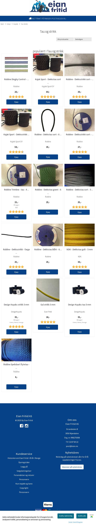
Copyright (24, 488)
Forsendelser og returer (24, 475)
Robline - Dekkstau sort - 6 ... (47, 134)
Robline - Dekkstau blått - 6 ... (48, 249)
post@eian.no (72, 446)
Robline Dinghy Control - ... (16, 79)
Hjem (2, 24)
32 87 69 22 (73, 442)
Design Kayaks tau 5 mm (79, 304)
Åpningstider (24, 462)
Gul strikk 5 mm (48, 304)
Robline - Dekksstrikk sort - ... (79, 79)
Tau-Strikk (23, 24)
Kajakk (15, 24)
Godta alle (82, 516)
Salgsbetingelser (24, 471)
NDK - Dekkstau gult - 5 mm (79, 249)
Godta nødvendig (65, 516)
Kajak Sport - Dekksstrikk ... (16, 134)
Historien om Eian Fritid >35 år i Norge (24, 458)
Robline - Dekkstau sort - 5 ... (79, 189)
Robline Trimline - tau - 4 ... (16, 189)
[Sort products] (83, 39)
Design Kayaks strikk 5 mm (16, 304)
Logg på (24, 466)
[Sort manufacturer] (65, 39)
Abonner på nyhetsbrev (72, 467)
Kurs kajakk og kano (24, 483)
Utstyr (8, 24)
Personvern (24, 479)
